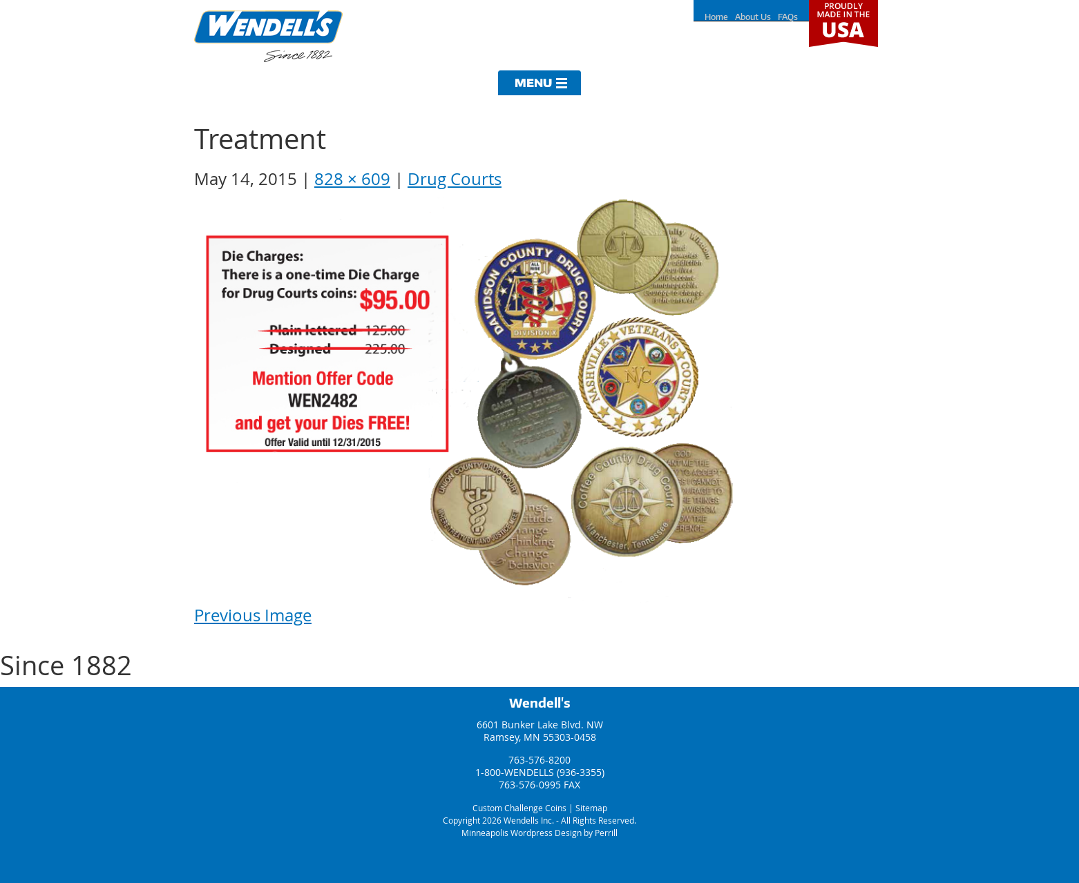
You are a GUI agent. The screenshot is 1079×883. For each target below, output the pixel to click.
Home (716, 17)
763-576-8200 (539, 759)
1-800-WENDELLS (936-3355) (539, 772)
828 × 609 (352, 179)
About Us (753, 17)
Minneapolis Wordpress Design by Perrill (539, 832)
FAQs (788, 17)
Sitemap (591, 807)
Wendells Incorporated (268, 36)
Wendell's (540, 702)
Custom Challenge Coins (519, 807)
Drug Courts (455, 179)
